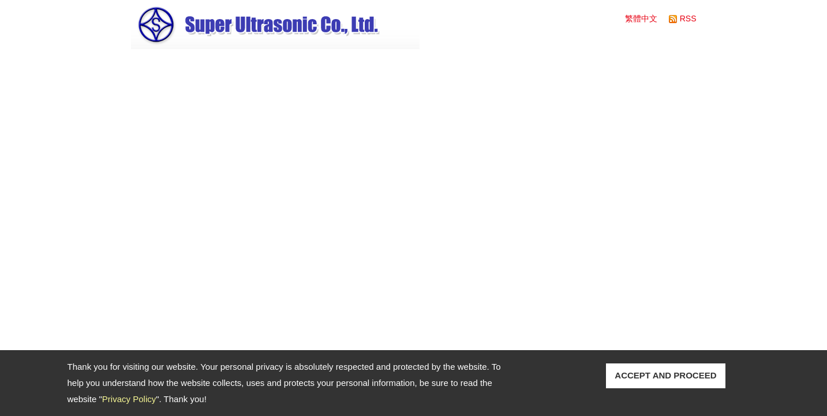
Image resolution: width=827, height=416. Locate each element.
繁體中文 (641, 18)
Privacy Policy (129, 399)
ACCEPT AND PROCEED (665, 375)
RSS (688, 18)
